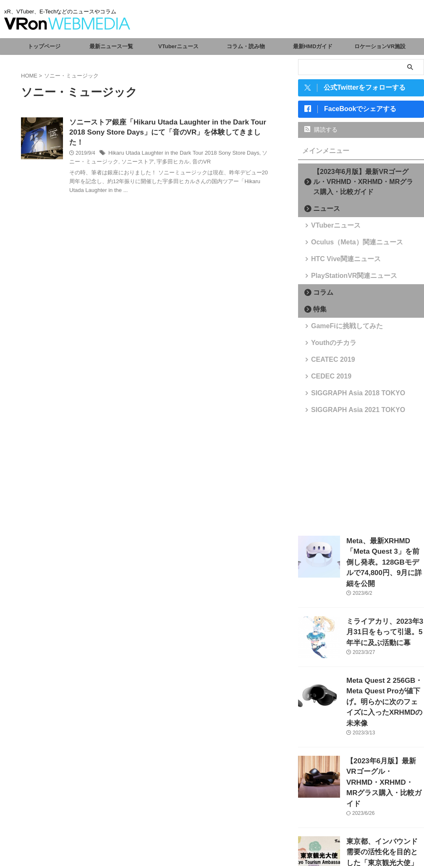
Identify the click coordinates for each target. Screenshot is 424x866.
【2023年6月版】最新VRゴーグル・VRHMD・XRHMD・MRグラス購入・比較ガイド (363, 185)
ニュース (323, 212)
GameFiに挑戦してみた (339, 329)
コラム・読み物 (246, 46)
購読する (321, 133)
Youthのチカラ (328, 346)
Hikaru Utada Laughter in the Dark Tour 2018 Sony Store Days (178, 145)
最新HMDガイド (313, 46)
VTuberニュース (178, 46)
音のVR (187, 153)
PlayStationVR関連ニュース (345, 279)
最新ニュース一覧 (111, 46)
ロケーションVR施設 (380, 46)
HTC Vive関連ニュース (338, 262)
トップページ (44, 46)
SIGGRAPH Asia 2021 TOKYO (348, 413)
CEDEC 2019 (326, 379)
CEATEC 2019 (328, 363)
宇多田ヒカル (160, 153)
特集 (317, 312)
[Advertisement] (361, 478)
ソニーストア (128, 153)
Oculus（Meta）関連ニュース (347, 245)
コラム (320, 296)
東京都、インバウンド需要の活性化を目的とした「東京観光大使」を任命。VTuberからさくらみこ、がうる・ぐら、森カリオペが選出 (384, 815)
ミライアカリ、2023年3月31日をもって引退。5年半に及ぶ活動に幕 (384, 617)
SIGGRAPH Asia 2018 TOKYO (348, 396)
